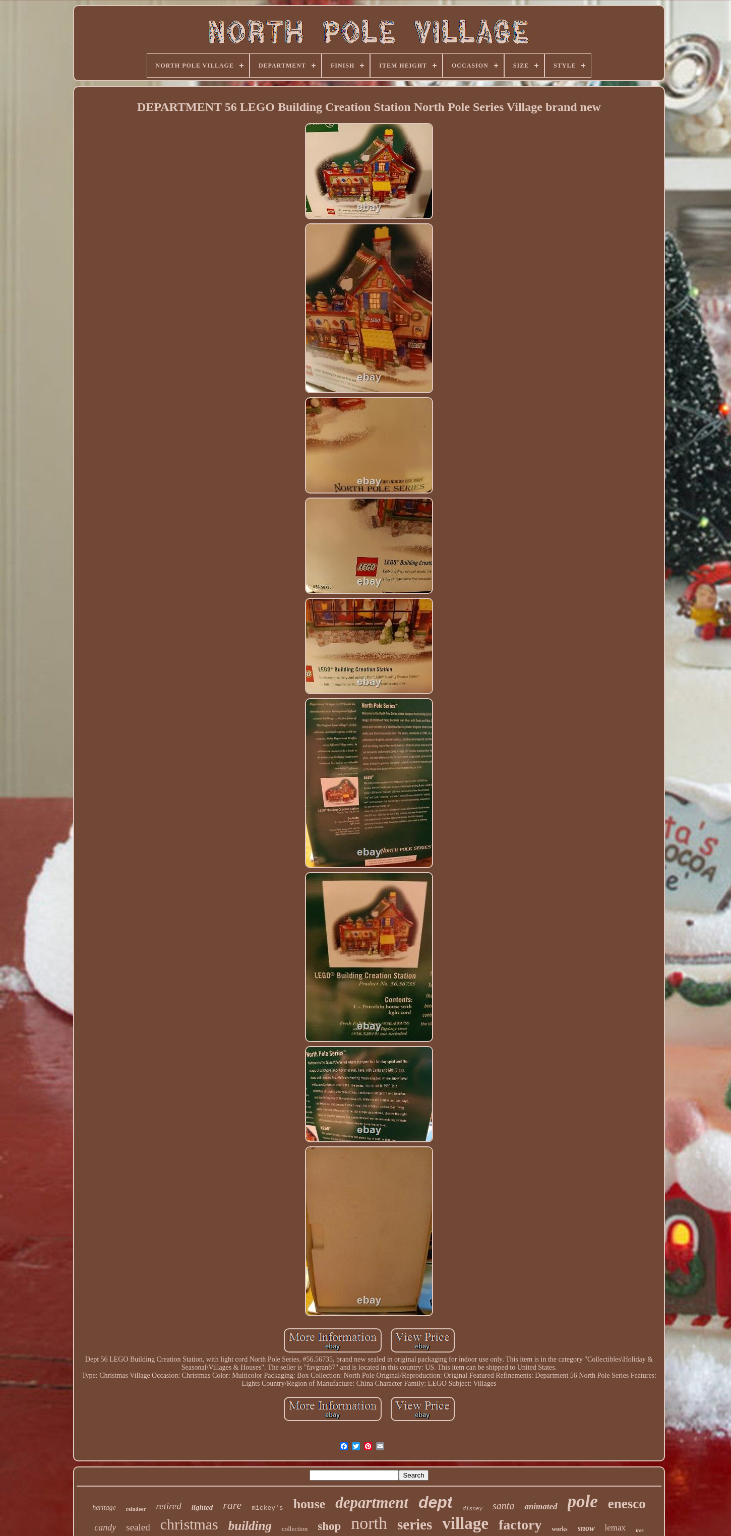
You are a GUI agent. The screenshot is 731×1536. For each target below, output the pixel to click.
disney (472, 1509)
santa (503, 1505)
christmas (189, 1524)
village (465, 1523)
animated (540, 1506)
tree (640, 1530)
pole (583, 1501)
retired (168, 1506)
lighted (202, 1507)
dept (435, 1502)
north (369, 1523)
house (309, 1504)
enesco (627, 1503)
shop (329, 1526)
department (371, 1502)
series (414, 1524)
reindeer (136, 1509)
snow (586, 1528)
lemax (615, 1527)
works (559, 1528)
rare (232, 1505)
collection (295, 1528)
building (250, 1525)
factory (520, 1524)
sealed (138, 1527)
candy (105, 1527)
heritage (104, 1507)
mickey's (267, 1508)
